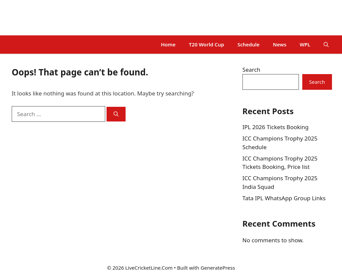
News (279, 44)
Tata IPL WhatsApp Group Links (284, 198)
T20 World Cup (206, 44)
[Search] (116, 114)
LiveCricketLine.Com (50, 18)
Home (168, 44)
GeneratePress (218, 267)
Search (251, 69)
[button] (326, 44)
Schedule (248, 44)
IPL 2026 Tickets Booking (275, 127)
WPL (305, 44)
